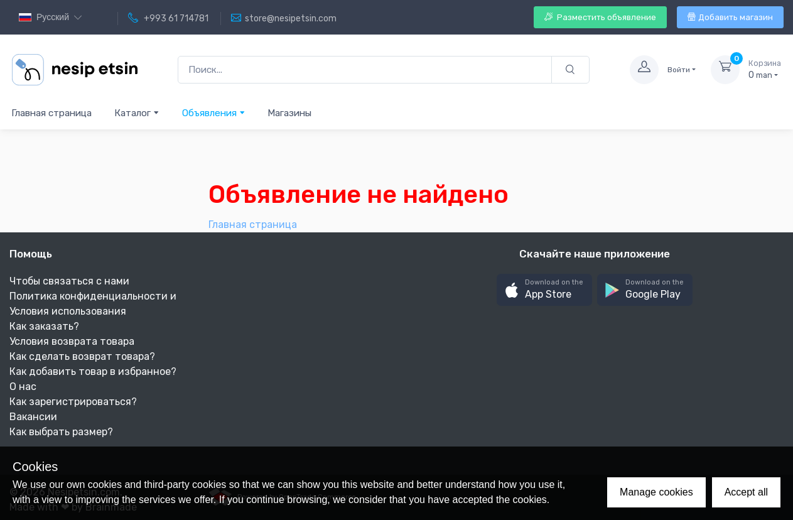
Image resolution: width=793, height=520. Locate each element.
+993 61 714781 (168, 18)
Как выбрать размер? (61, 432)
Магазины (289, 113)
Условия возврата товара (71, 341)
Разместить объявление (600, 17)
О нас (22, 387)
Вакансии (33, 417)
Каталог (136, 113)
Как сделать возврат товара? (82, 356)
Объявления (213, 113)
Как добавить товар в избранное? (92, 371)
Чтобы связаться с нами (69, 281)
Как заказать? (44, 326)
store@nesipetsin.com (284, 18)
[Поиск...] (365, 70)
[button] (544, 290)
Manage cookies (656, 492)
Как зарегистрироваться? (73, 402)
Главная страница (51, 113)
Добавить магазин (730, 17)
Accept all (746, 492)
